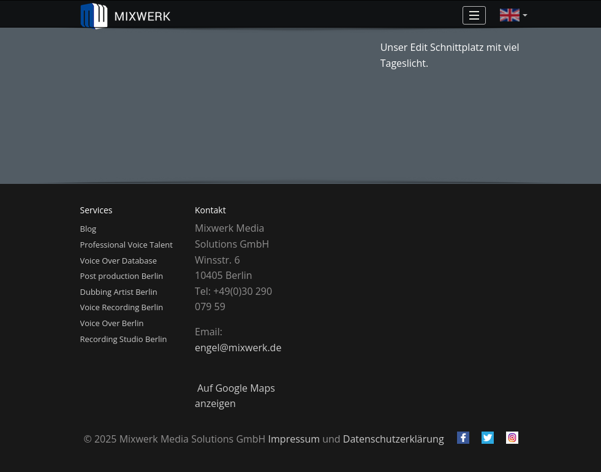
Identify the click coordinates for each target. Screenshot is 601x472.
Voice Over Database (118, 260)
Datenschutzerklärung (393, 439)
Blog (88, 228)
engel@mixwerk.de (238, 347)
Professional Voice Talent (126, 244)
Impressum (294, 439)
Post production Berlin (122, 275)
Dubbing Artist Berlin (118, 291)
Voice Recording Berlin (122, 307)
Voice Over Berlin (112, 323)
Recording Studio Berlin (123, 338)
